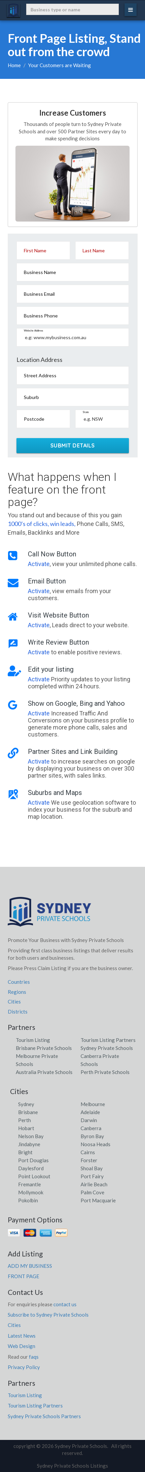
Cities (14, 1001)
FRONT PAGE (23, 1276)
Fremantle (29, 1184)
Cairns (88, 1152)
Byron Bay (92, 1136)
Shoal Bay (92, 1168)
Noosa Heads (95, 1144)
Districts (18, 1012)
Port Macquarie (98, 1200)
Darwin (89, 1120)
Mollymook (30, 1192)
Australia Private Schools (44, 1072)
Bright (25, 1152)
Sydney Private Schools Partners (44, 1416)
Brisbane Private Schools (44, 1048)
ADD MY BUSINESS (30, 1266)
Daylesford (31, 1168)
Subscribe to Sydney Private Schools (48, 1315)
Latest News (22, 1336)
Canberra (91, 1128)
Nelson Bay (31, 1136)
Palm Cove (92, 1192)
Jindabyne (29, 1144)
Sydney (26, 1104)
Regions (17, 992)
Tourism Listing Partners (108, 1040)
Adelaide (90, 1112)
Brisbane (28, 1112)
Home (14, 65)
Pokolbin (28, 1200)
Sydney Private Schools (107, 1048)
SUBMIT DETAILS (72, 445)
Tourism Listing (33, 1040)
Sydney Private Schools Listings (72, 1466)
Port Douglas (33, 1160)
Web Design (21, 1346)
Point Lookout (34, 1176)
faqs (34, 1357)
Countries (19, 982)
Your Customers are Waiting (59, 65)
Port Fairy (92, 1176)
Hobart (26, 1128)
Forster (89, 1160)
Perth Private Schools (105, 1072)
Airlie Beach (94, 1184)
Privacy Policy (24, 1367)
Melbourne (93, 1104)
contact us (65, 1304)
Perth (24, 1120)
